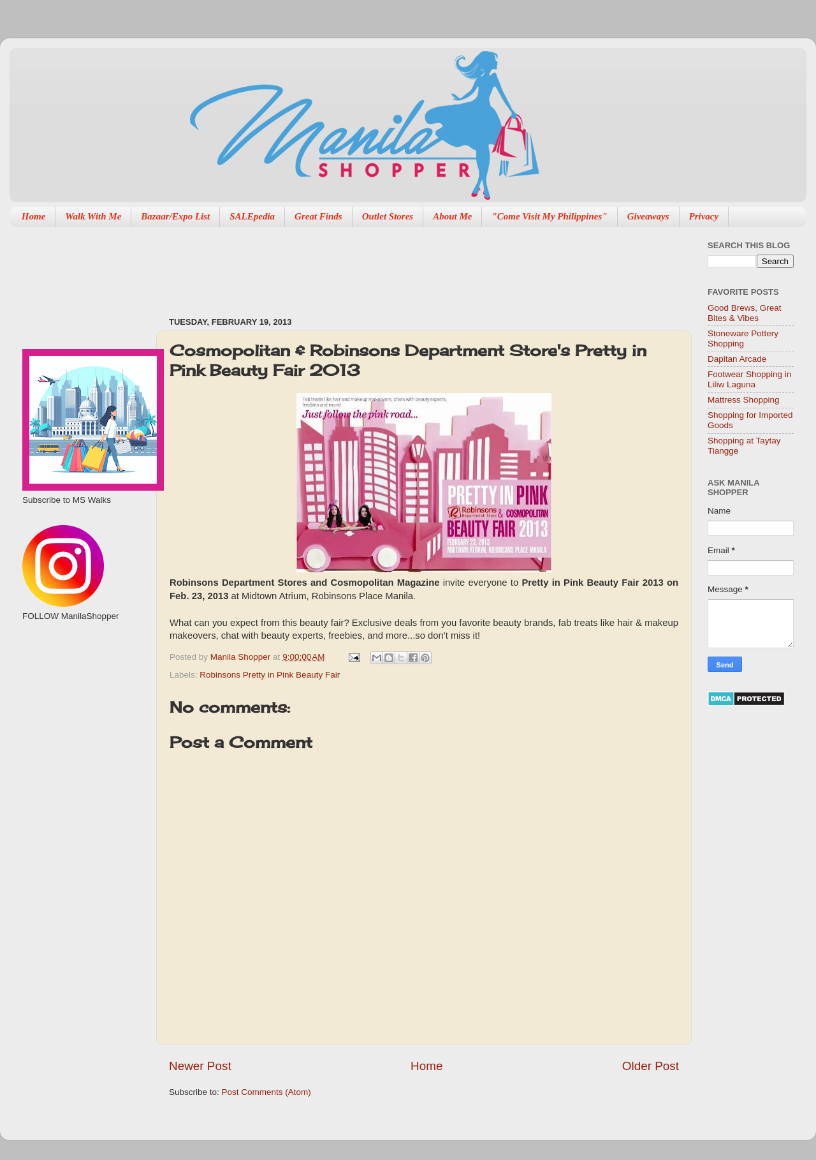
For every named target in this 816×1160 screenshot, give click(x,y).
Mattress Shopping (744, 400)
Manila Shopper (241, 657)
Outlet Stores (387, 216)
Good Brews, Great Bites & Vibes (745, 313)
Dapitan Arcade (737, 359)
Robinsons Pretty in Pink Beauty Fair (270, 675)
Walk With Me (93, 216)
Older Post (650, 1066)
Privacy (704, 216)
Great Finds (318, 216)
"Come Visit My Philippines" (549, 216)
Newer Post (200, 1066)
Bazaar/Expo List (175, 216)
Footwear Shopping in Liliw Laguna (749, 379)
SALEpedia (252, 216)
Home (34, 216)
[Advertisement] (81, 690)
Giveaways (648, 216)
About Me (452, 216)
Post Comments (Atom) (266, 1092)
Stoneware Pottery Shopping (743, 338)
